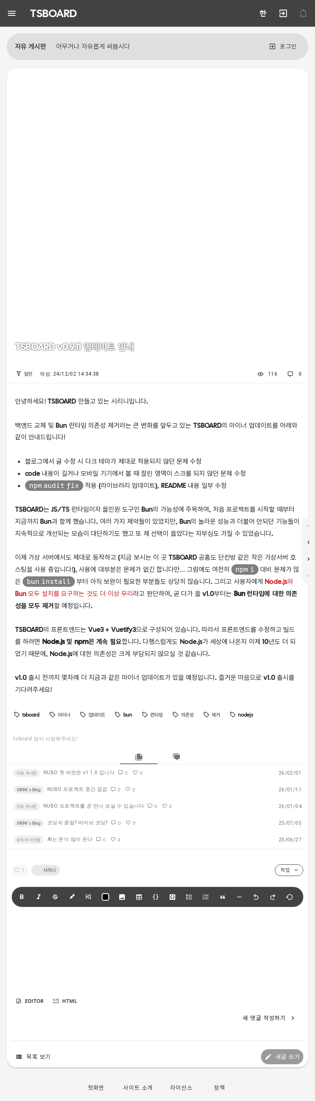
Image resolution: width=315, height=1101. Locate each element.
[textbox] (157, 953)
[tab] (139, 756)
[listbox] (157, 374)
